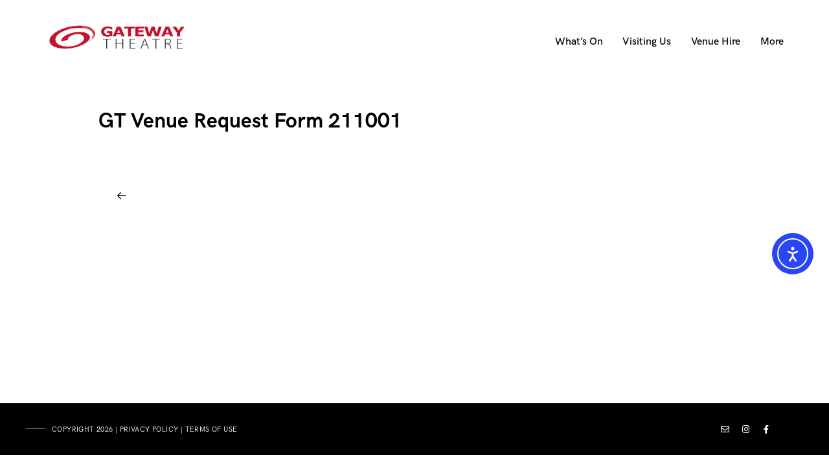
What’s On (579, 42)
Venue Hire (716, 42)
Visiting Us (646, 42)
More (772, 42)
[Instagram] (746, 431)
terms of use (211, 429)
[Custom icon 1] (725, 431)
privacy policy (149, 429)
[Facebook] (766, 431)
